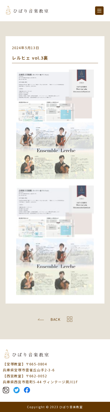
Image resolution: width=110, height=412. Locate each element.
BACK (56, 319)
